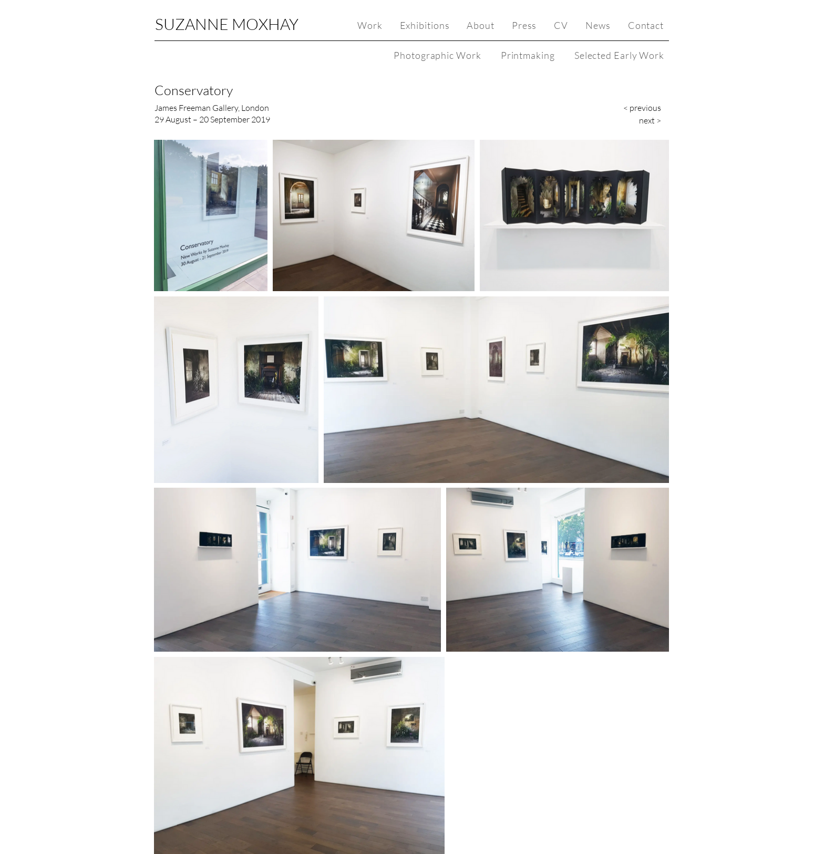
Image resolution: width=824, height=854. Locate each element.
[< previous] (637, 107)
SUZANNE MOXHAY (226, 24)
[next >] (637, 120)
